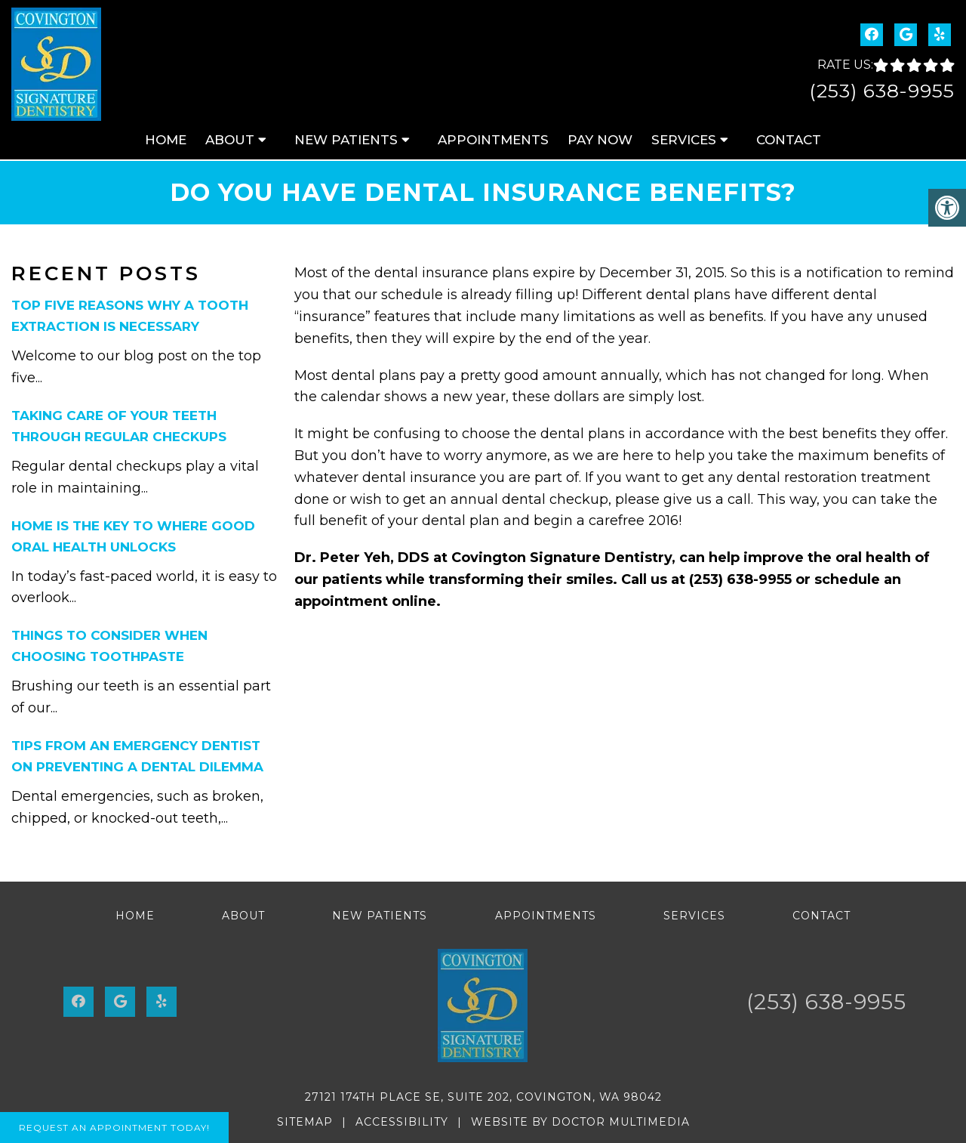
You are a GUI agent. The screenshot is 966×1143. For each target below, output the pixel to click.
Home (165, 139)
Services (683, 139)
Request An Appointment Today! (114, 1127)
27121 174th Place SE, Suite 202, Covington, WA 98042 (483, 1097)
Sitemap (305, 1122)
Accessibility (401, 1122)
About (229, 139)
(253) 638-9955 (882, 90)
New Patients (346, 139)
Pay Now (600, 139)
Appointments (493, 139)
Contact (788, 139)
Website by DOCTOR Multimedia (580, 1122)
